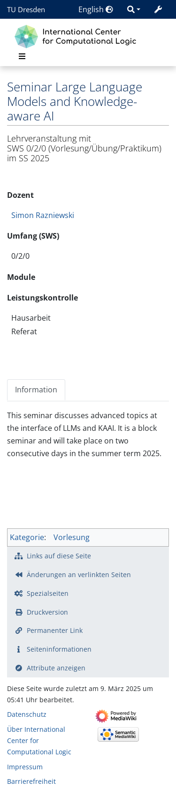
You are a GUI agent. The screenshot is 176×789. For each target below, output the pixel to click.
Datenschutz (26, 714)
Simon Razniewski (42, 215)
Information (36, 389)
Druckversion (47, 612)
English (95, 9)
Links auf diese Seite (59, 555)
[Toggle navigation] (22, 56)
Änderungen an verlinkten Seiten (79, 574)
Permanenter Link (55, 630)
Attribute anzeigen (56, 667)
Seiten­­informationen (59, 649)
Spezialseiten (48, 593)
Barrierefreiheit (31, 781)
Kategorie (27, 537)
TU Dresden (26, 9)
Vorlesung (72, 537)
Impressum (25, 766)
